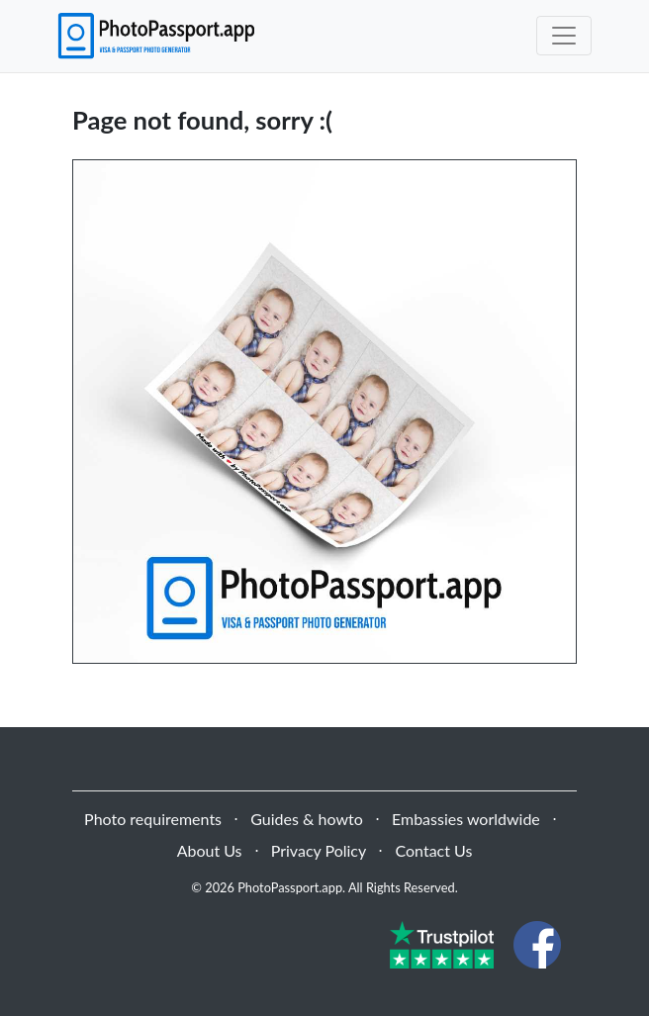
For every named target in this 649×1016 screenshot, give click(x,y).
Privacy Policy (319, 850)
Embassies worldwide (466, 818)
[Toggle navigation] (564, 35)
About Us (209, 850)
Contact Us (433, 850)
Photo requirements (153, 818)
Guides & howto (306, 818)
